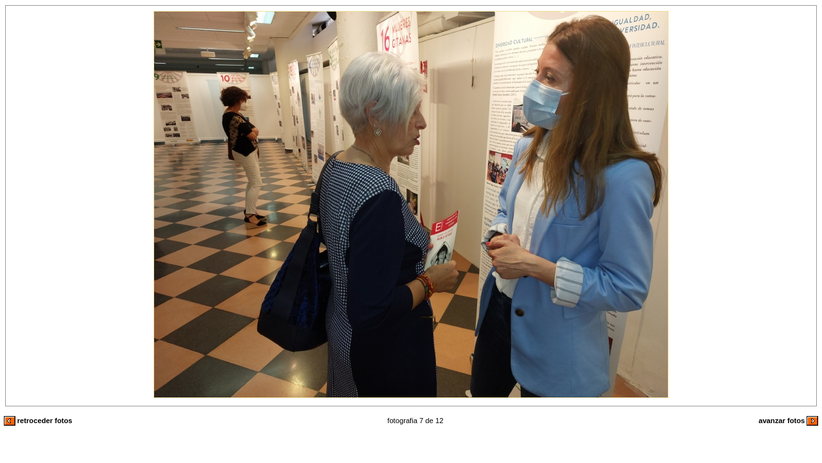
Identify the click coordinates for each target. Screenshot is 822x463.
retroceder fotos (38, 420)
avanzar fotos (788, 420)
